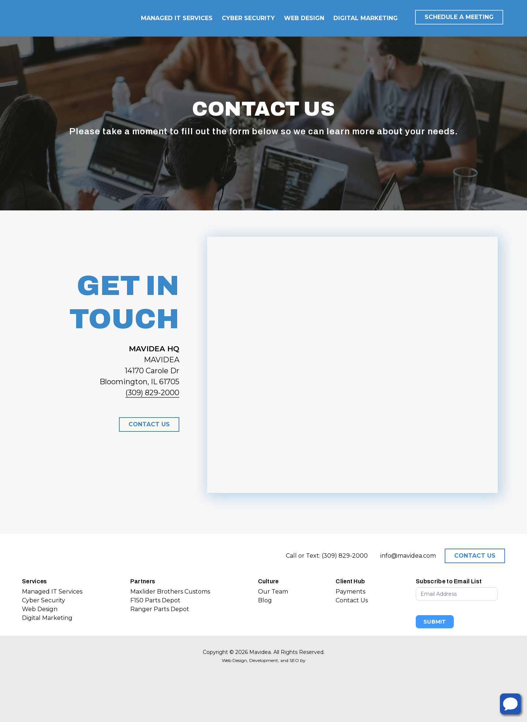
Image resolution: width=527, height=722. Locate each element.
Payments (350, 591)
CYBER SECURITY (248, 18)
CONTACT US (475, 555)
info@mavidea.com (408, 555)
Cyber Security (43, 600)
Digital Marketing (47, 617)
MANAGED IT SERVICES (177, 18)
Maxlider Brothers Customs (170, 591)
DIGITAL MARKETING (365, 18)
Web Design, (235, 660)
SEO (294, 660)
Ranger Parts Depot (159, 609)
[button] (149, 424)
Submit (434, 621)
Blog (265, 600)
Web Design (39, 609)
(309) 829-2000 (152, 392)
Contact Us (352, 600)
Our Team (273, 591)
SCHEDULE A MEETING (459, 17)
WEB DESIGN (304, 18)
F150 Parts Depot (155, 600)
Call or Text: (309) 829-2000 (327, 555)
